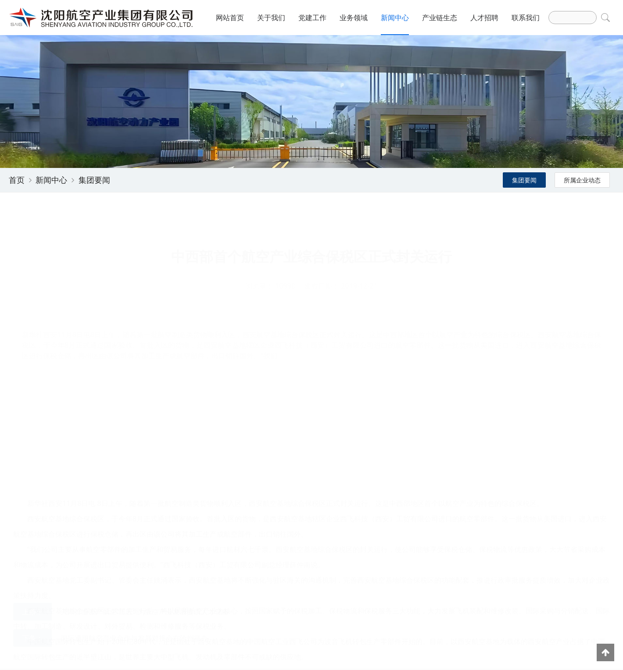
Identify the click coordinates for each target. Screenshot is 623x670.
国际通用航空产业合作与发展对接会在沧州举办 (134, 603)
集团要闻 (94, 180)
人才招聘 (484, 17)
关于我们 (271, 17)
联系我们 (526, 17)
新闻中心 (395, 17)
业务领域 (354, 17)
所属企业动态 (582, 180)
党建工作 (312, 17)
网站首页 (230, 17)
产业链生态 (439, 17)
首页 (17, 180)
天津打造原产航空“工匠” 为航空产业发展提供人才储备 (145, 577)
